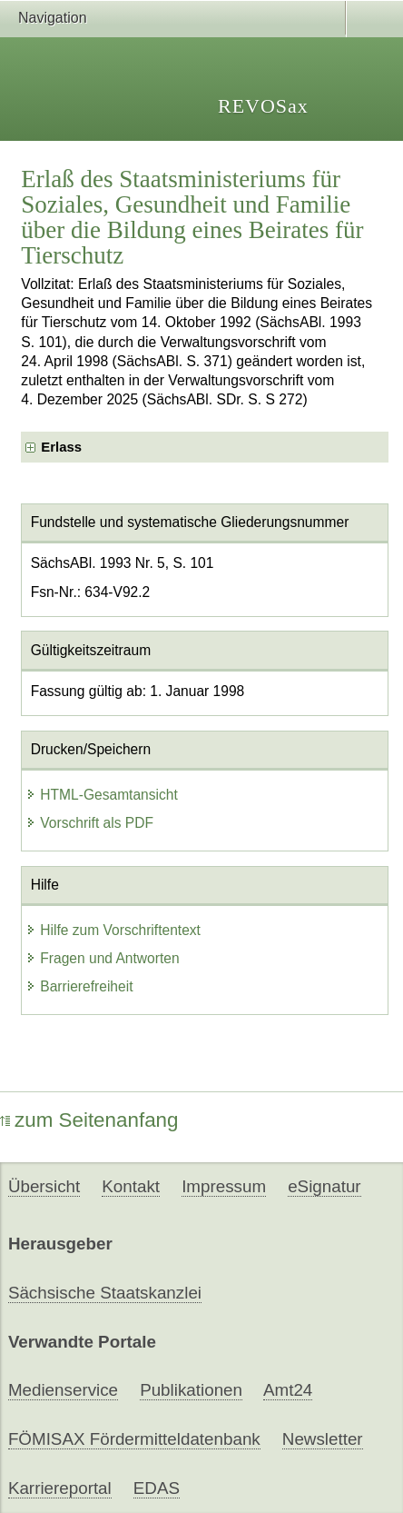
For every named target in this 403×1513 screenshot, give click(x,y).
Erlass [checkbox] (61, 447)
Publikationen (191, 1389)
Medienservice (63, 1389)
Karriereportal (60, 1488)
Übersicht (44, 1186)
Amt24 (287, 1389)
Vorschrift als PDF (89, 823)
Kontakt (131, 1186)
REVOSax (263, 106)
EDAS (156, 1488)
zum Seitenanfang (89, 1120)
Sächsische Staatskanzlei (105, 1292)
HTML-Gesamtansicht (101, 794)
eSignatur (324, 1186)
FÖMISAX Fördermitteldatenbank (134, 1438)
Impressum (224, 1186)
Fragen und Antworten (102, 958)
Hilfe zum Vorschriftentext (113, 930)
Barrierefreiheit (79, 986)
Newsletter (322, 1438)
